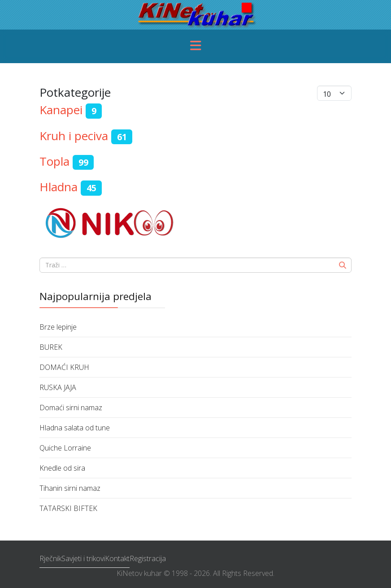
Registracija (148, 558)
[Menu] (195, 46)
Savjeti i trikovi (83, 558)
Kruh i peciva (73, 136)
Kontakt (117, 558)
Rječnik (50, 558)
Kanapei (61, 110)
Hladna (58, 187)
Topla (54, 161)
